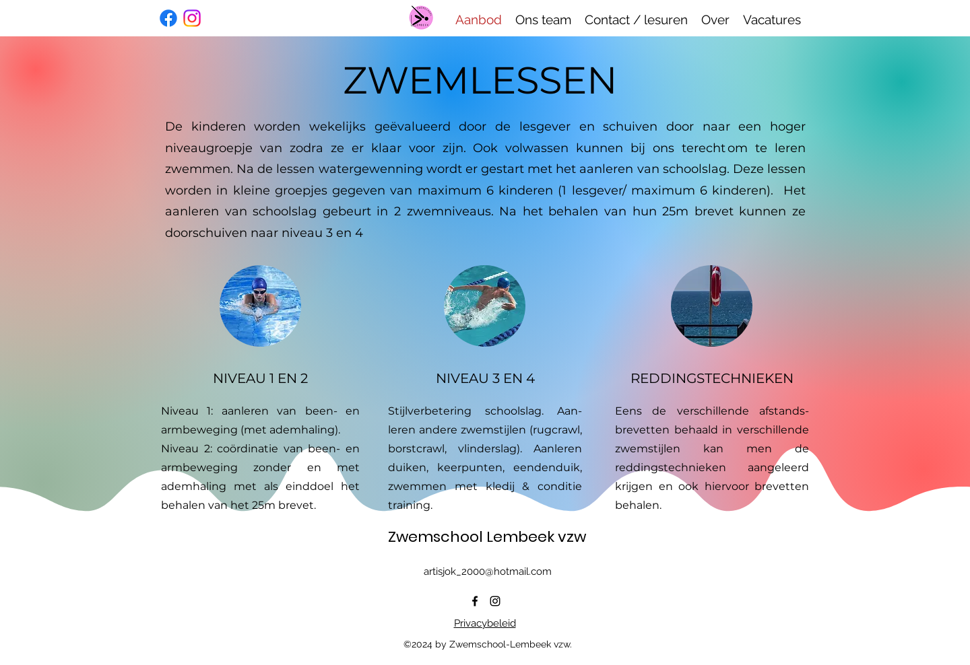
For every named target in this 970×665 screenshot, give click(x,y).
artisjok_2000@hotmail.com (488, 571)
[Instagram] (192, 18)
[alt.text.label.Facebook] (475, 601)
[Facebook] (168, 18)
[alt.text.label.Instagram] (495, 601)
